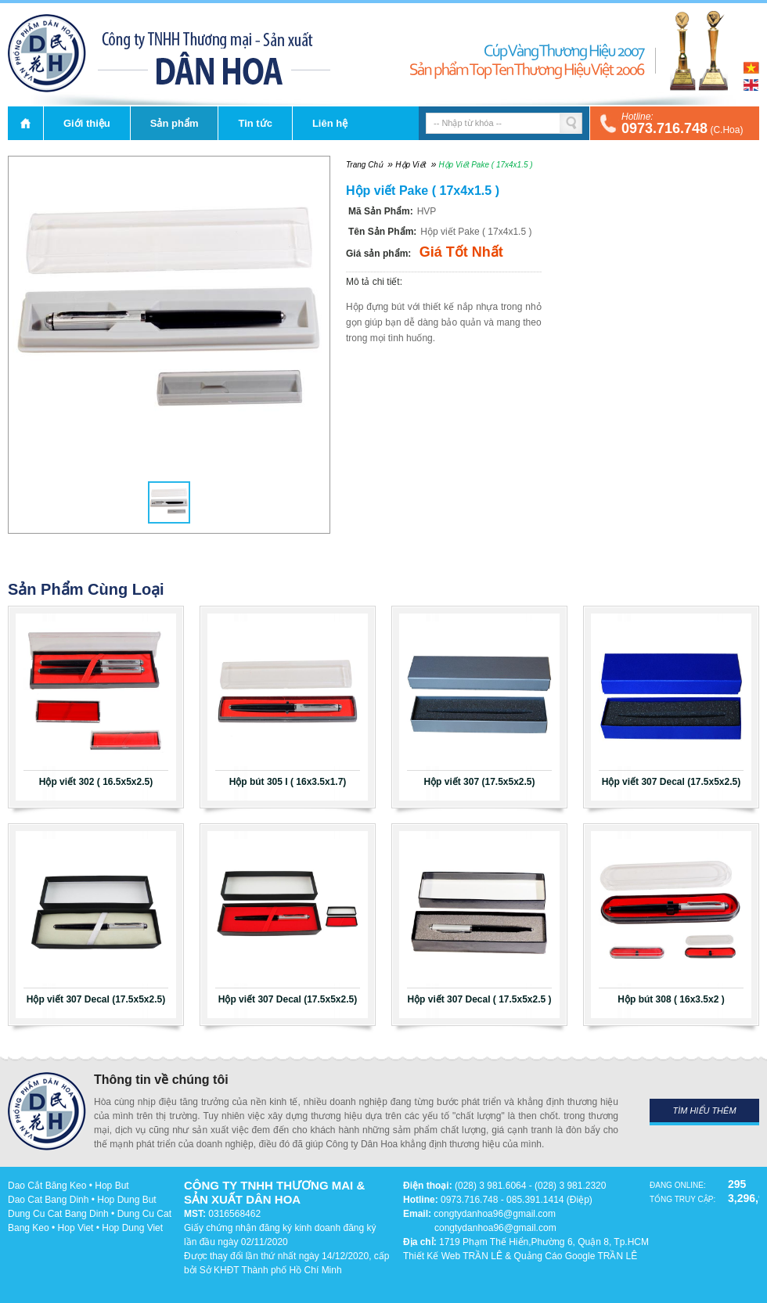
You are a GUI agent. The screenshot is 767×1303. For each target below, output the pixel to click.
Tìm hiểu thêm (704, 1110)
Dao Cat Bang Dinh (48, 1199)
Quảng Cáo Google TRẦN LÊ (576, 1256)
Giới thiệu (86, 123)
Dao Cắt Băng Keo (47, 1185)
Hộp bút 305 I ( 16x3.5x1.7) (288, 781)
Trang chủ (25, 123)
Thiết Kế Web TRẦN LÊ (452, 1256)
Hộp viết (410, 164)
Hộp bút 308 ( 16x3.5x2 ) (671, 999)
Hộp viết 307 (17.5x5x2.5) (479, 781)
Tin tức (255, 123)
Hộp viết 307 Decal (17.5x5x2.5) (671, 781)
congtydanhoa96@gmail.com (495, 1213)
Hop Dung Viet (132, 1227)
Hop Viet (76, 1227)
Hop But (111, 1185)
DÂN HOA (47, 53)
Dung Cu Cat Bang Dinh (58, 1213)
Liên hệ (329, 123)
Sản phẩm (174, 123)
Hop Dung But (126, 1199)
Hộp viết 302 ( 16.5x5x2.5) (96, 781)
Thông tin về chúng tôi (161, 1079)
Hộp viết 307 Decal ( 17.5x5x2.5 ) (479, 999)
